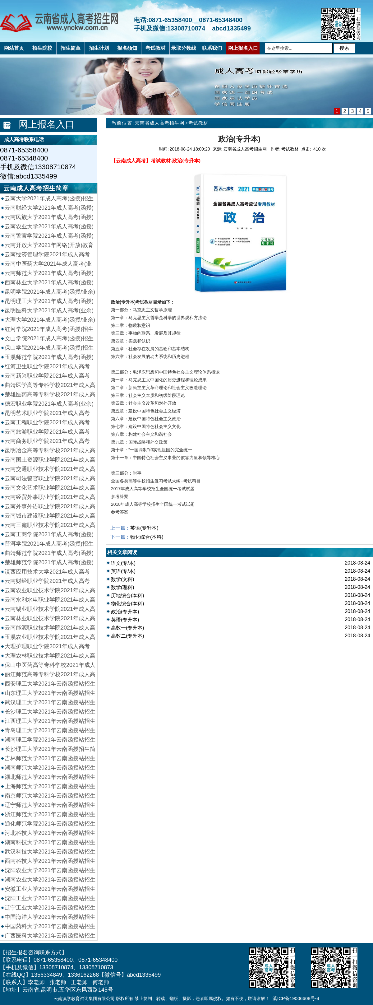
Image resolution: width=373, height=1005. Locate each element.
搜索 (344, 48)
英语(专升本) (144, 528)
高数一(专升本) (127, 627)
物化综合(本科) (146, 537)
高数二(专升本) (127, 636)
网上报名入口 (47, 124)
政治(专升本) (125, 611)
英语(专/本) (123, 571)
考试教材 (198, 123)
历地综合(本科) (127, 595)
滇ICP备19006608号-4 (296, 998)
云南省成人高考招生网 (159, 123)
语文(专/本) (123, 563)
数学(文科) (122, 579)
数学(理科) (122, 587)
